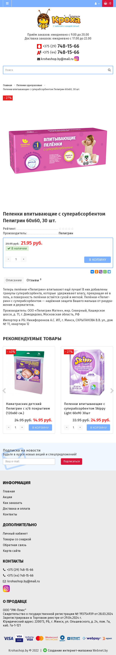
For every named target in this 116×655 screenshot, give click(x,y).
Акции (7, 497)
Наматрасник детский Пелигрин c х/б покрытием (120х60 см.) (28, 408)
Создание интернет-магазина (70, 650)
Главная (7, 85)
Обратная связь (14, 545)
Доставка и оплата (16, 508)
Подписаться (71, 461)
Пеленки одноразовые (29, 85)
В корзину (97, 260)
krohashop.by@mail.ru (57, 59)
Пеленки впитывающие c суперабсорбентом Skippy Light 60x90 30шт (84, 408)
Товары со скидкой (17, 539)
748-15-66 (61, 46)
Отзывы (34, 280)
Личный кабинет (15, 533)
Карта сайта (11, 551)
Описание (14, 280)
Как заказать (12, 503)
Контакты (10, 514)
